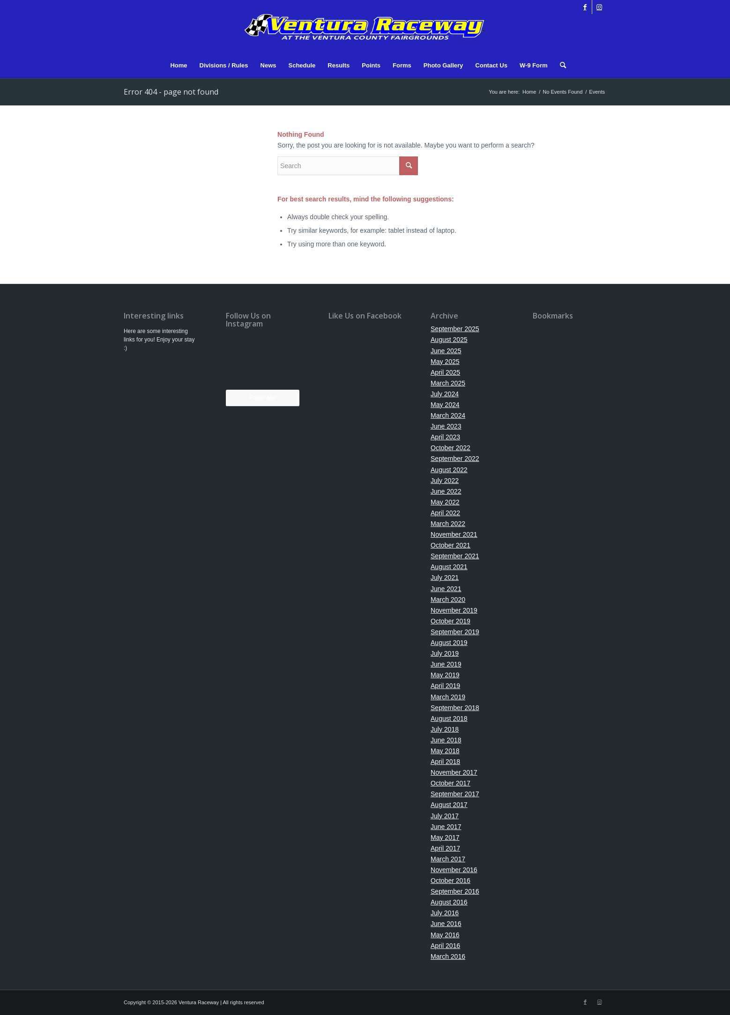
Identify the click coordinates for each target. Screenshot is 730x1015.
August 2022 (449, 470)
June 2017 (446, 826)
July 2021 (445, 577)
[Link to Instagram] (599, 7)
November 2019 (454, 610)
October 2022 (450, 448)
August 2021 (449, 566)
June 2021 (446, 589)
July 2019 (445, 653)
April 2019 (445, 685)
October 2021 (450, 545)
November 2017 (454, 772)
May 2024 (445, 404)
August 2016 (449, 902)
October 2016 (450, 880)
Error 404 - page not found (171, 92)
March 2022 (448, 523)
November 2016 (454, 870)
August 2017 (449, 804)
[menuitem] (178, 65)
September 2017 (455, 794)
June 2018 (446, 740)
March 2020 (448, 599)
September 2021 (455, 556)
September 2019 (455, 632)
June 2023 (446, 426)
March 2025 (448, 383)
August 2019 (449, 642)
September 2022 (455, 458)
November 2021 (454, 534)
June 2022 (446, 491)
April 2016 (445, 945)
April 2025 (445, 372)
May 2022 (445, 502)
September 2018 (455, 707)
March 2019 (448, 697)
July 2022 (445, 480)
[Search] (560, 65)
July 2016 (445, 913)
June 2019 (446, 664)
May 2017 (445, 837)
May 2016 (445, 935)
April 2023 (445, 437)
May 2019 (445, 675)
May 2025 (445, 361)
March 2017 (448, 859)
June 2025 (446, 351)
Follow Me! (262, 397)
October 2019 (450, 621)
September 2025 (455, 329)
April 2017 (445, 848)
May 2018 (445, 751)
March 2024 (448, 415)
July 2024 (445, 394)
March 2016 (448, 956)
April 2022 (445, 513)
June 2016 (446, 923)
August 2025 (449, 339)
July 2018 (445, 729)
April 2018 (445, 761)
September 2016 (455, 891)
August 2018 (449, 718)
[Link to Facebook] (585, 7)
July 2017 (445, 816)
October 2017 (450, 783)
